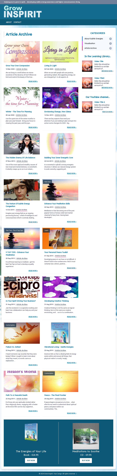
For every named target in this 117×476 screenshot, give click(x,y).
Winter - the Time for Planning (19, 112)
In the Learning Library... (98, 56)
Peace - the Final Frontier (55, 395)
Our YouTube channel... (98, 97)
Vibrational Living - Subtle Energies (58, 347)
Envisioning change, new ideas (57, 112)
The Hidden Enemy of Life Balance (20, 158)
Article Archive (21, 69)
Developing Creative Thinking (56, 301)
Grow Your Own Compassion (18, 66)
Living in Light (50, 66)
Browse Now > (107, 71)
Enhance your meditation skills (57, 204)
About (9, 22)
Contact (17, 22)
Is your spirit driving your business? (21, 301)
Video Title (98, 61)
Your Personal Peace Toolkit (56, 252)
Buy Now (31, 460)
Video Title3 (99, 78)
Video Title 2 (99, 102)
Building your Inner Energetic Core (58, 158)
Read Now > (33, 81)
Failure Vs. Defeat (13, 347)
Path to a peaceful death (16, 395)
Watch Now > (107, 112)
